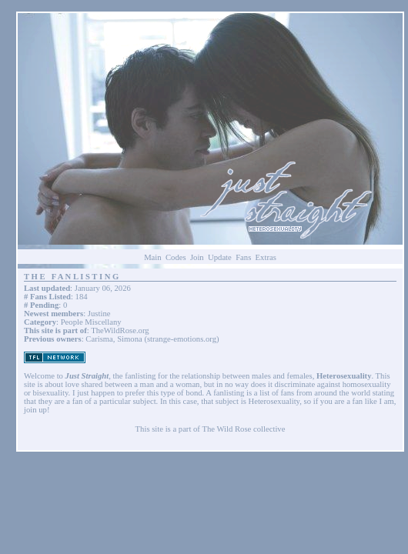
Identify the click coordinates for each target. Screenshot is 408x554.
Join (197, 257)
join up (35, 409)
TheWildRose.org (120, 330)
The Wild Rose (226, 429)
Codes (176, 257)
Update (220, 257)
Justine (99, 313)
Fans (243, 257)
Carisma (99, 339)
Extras (266, 257)
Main (153, 257)
